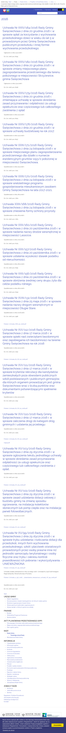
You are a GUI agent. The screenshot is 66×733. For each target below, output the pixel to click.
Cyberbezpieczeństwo (14, 643)
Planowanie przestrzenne (14, 660)
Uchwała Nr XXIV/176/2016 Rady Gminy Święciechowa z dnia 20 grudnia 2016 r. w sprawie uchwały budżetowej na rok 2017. (28, 128)
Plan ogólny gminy (12, 627)
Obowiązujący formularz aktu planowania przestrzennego (24, 623)
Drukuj (59, 51)
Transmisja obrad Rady (17, 635)
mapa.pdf (7, 443)
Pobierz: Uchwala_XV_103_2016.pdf (14, 485)
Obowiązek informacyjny (11, 697)
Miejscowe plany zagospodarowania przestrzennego (23, 625)
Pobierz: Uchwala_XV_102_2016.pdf (14, 527)
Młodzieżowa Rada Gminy (15, 637)
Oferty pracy (11, 655)
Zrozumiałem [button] (57, 725)
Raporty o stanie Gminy (14, 672)
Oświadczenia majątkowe (15, 662)
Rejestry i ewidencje (13, 674)
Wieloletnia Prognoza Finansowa (17, 615)
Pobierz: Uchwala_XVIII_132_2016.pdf (15, 324)
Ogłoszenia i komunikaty (14, 658)
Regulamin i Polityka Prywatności (14, 695)
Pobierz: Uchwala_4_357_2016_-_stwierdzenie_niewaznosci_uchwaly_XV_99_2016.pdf (30, 577)
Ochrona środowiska (13, 653)
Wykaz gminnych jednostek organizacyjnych (20, 605)
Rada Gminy (10, 633)
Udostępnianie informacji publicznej (18, 678)
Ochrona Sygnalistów (13, 651)
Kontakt (6, 701)
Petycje (9, 664)
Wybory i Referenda (13, 680)
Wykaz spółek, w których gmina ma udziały (20, 607)
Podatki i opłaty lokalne (14, 666)
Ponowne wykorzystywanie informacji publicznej (22, 668)
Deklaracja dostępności (11, 699)
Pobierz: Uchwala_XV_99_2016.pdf (14, 568)
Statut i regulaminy (12, 599)
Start (5, 594)
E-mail (61, 51)
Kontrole (9, 649)
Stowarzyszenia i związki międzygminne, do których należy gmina (27, 601)
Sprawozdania (11, 617)
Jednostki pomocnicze (14, 690)
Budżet (9, 613)
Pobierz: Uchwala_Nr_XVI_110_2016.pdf (16, 439)
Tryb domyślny (38, 9)
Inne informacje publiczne (15, 647)
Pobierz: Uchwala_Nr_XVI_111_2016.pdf (15, 408)
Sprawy (9, 692)
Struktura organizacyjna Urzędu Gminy (18, 603)
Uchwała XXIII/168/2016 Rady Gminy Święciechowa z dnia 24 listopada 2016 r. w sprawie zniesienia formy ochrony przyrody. (29, 207)
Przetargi (9, 670)
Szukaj (61, 13)
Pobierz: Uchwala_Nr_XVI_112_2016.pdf (16, 359)
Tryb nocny (47, 9)
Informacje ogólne (12, 645)
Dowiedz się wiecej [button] (8, 730)
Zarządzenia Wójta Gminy (15, 682)
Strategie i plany (12, 676)
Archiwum (10, 688)
